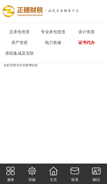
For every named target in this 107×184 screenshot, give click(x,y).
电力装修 (53, 42)
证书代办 (86, 42)
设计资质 (86, 32)
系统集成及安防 (19, 53)
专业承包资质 (53, 32)
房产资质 (19, 42)
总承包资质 (19, 32)
